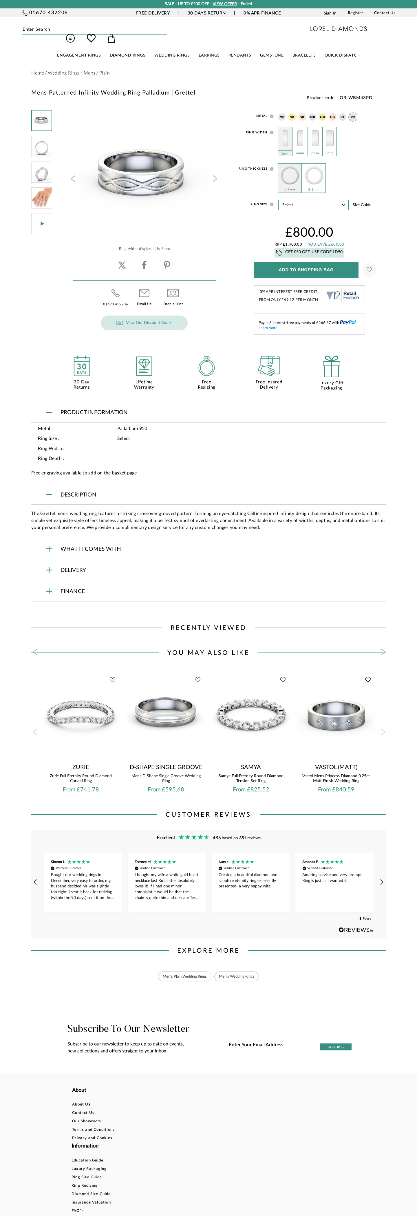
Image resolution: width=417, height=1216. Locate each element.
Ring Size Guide (148, 1113)
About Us (81, 1097)
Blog (255, 1105)
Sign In (330, 13)
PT (343, 109)
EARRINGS (209, 47)
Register (355, 13)
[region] (208, 874)
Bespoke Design (207, 1097)
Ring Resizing (146, 1122)
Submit (86, 29)
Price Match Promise (212, 1130)
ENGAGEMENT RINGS (79, 47)
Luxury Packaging (150, 1105)
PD (353, 109)
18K (312, 109)
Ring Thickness (253, 160)
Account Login (265, 1097)
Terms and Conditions (93, 1122)
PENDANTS (239, 47)
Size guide (362, 197)
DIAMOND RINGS (128, 47)
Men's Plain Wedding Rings (183, 968)
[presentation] (72, 172)
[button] (35, 874)
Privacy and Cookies (92, 1130)
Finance (198, 1105)
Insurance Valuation (152, 1139)
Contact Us (384, 13)
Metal (261, 107)
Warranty (201, 1139)
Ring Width (257, 124)
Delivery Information (212, 1122)
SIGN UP (336, 1039)
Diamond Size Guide (152, 1130)
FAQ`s (139, 1147)
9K (282, 109)
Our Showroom (86, 1113)
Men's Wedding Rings (239, 968)
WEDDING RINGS (172, 47)
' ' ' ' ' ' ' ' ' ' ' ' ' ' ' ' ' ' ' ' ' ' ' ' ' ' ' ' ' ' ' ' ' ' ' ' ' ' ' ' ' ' (313, 197)
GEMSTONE (272, 47)
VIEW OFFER (225, 4)
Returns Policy (205, 1113)
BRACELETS (304, 47)
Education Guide (149, 1097)
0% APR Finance (262, 13)
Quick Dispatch (342, 47)
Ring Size (258, 196)
